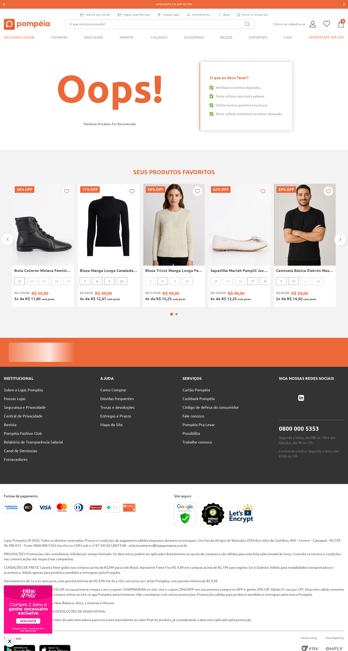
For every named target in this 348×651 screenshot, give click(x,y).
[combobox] (159, 15)
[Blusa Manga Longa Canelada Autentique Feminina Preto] (108, 230)
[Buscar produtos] (247, 15)
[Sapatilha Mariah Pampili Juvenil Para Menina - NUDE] (239, 230)
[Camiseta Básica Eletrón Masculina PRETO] (305, 230)
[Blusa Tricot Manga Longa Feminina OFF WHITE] (174, 230)
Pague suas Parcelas (134, 6)
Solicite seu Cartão (95, 6)
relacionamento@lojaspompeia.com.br (158, 524)
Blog (223, 6)
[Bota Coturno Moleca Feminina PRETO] (43, 230)
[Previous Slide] (8, 224)
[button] (171, 292)
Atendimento (198, 6)
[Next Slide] (340, 224)
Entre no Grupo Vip (252, 6)
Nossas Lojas (168, 6)
